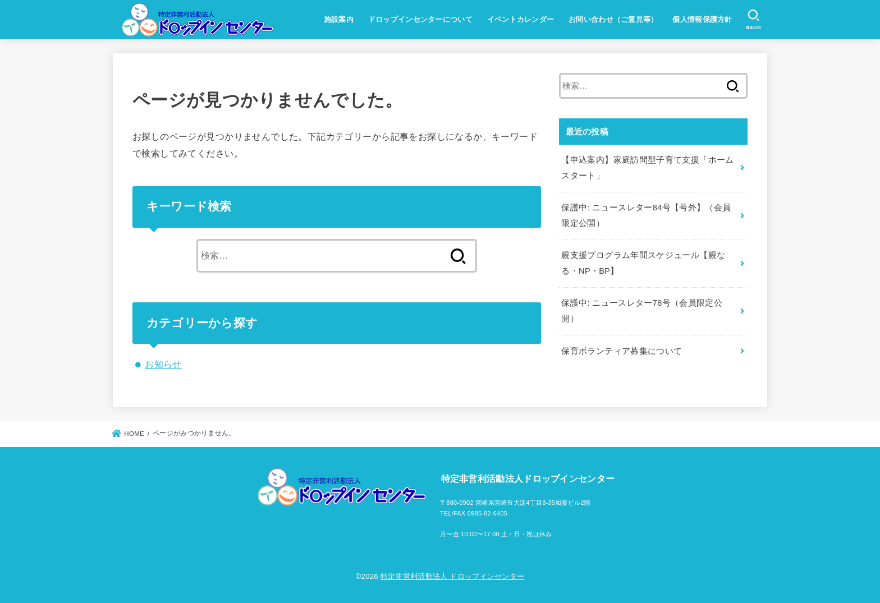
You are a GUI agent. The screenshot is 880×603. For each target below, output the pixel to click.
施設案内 (339, 19)
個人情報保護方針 (702, 19)
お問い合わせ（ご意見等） (613, 19)
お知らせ (163, 364)
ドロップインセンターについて (420, 19)
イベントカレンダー (520, 19)
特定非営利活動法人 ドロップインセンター (453, 576)
